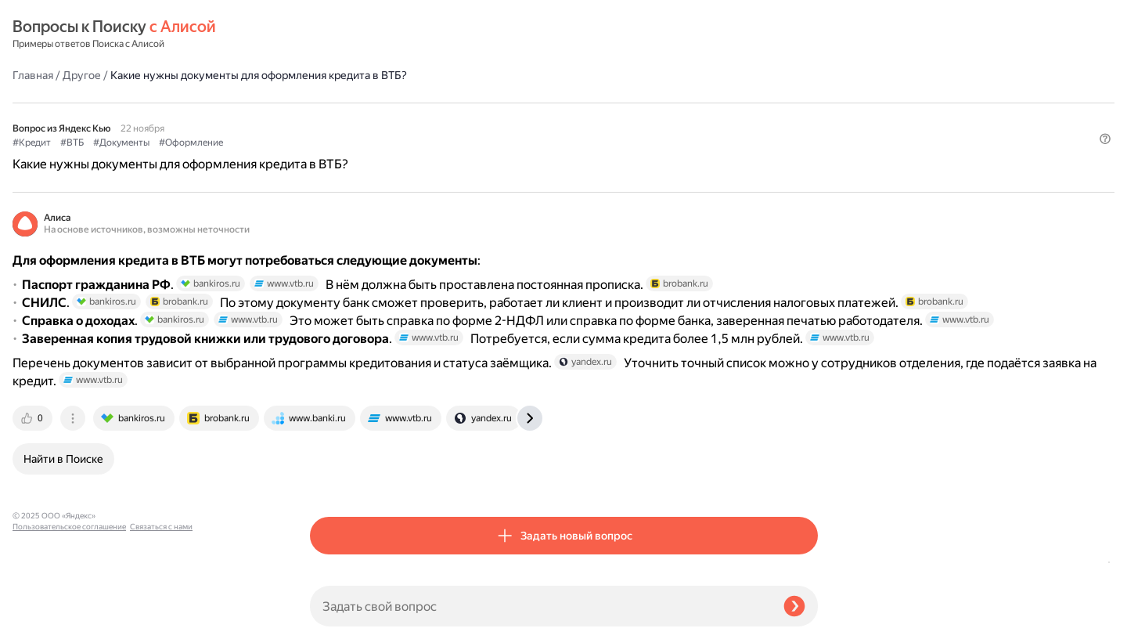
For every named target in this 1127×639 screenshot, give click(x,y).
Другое (379, 34)
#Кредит (329, 102)
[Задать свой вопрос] (540, 606)
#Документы (419, 102)
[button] (808, 128)
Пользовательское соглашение (69, 609)
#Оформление (488, 102)
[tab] (331, 477)
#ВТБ (369, 102)
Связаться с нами (44, 620)
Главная (330, 34)
